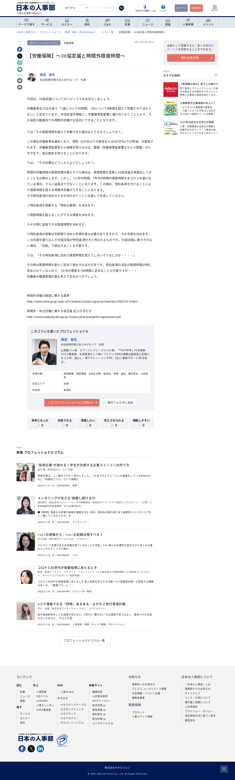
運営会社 (190, 720)
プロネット (138, 712)
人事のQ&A (67, 691)
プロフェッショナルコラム (44, 43)
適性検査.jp (99, 709)
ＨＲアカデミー (70, 718)
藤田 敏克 (70, 339)
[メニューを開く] (214, 8)
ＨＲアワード (68, 713)
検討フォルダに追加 (121, 402)
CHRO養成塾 (43, 709)
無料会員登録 (190, 57)
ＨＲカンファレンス (72, 709)
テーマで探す (26, 22)
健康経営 (97, 691)
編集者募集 (138, 697)
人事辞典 (188, 22)
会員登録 (196, 8)
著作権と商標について (198, 702)
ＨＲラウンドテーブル (73, 704)
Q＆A (107, 22)
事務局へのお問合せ (143, 684)
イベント (208, 22)
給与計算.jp (99, 718)
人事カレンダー (45, 705)
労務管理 (69, 43)
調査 (168, 22)
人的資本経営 (100, 696)
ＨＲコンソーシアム (72, 722)
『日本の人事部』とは (198, 684)
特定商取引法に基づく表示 (200, 715)
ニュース (147, 22)
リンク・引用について (198, 697)
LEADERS (42, 700)
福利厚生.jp (99, 714)
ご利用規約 (191, 706)
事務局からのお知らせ (198, 688)
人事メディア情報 (142, 716)
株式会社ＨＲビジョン (117, 767)
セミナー (67, 22)
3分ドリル (42, 696)
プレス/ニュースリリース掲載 (149, 688)
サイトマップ (192, 693)
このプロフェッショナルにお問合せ (71, 402)
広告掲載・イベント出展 (146, 693)
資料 (87, 22)
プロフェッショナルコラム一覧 (84, 640)
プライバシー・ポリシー (199, 711)
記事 (127, 22)
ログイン (181, 8)
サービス (46, 22)
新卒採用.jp (99, 705)
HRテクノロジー (101, 700)
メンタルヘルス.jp (102, 723)
